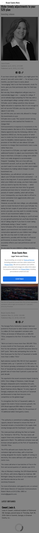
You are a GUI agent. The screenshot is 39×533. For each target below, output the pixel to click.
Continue (19, 279)
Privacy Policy (9, 264)
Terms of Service (29, 260)
